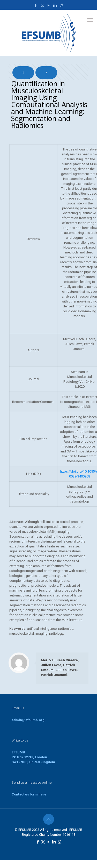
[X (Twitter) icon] (42, 5)
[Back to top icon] (48, 819)
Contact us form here (29, 794)
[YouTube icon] (49, 5)
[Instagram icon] (62, 5)
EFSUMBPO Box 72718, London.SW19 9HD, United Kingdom (33, 757)
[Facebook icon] (36, 5)
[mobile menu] (90, 20)
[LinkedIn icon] (55, 5)
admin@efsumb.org (28, 720)
